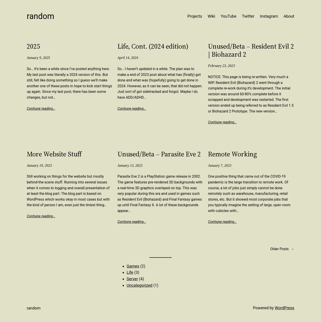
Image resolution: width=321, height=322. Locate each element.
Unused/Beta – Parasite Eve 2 (159, 154)
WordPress (284, 307)
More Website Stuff (54, 154)
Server (132, 278)
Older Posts (282, 249)
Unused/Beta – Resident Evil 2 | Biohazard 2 (251, 50)
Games (133, 266)
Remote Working (232, 154)
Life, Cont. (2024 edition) (152, 46)
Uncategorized (139, 285)
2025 (33, 46)
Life (130, 272)
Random (40, 16)
